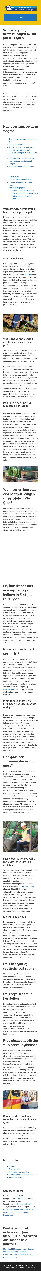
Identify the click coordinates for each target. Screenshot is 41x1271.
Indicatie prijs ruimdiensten (23, 191)
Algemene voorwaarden (15, 1267)
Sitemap (28, 1265)
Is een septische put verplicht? (21, 167)
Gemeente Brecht (24, 1204)
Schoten (26, 1212)
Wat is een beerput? (17, 145)
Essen (16, 1255)
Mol (4, 1249)
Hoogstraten (19, 1210)
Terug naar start (15, 1177)
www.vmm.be (8, 689)
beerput (28, 275)
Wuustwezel (8, 1210)
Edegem (13, 1257)
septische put (28, 886)
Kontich (33, 1255)
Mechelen (17, 1249)
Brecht (20, 1199)
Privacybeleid (14, 1169)
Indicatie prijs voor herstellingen (25, 193)
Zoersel (12, 1212)
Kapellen (23, 1252)
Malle (5, 1212)
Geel (10, 1249)
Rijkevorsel (30, 1210)
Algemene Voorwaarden (19, 1172)
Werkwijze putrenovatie (21, 180)
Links (34, 1265)
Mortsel (6, 1252)
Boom (5, 1257)
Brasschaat (8, 1215)
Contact (12, 1166)
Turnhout (14, 1252)
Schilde (19, 1212)
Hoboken (24, 1255)
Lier (24, 1249)
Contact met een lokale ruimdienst (23, 1175)
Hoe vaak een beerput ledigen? (22, 158)
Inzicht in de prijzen (17, 188)
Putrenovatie (14, 177)
